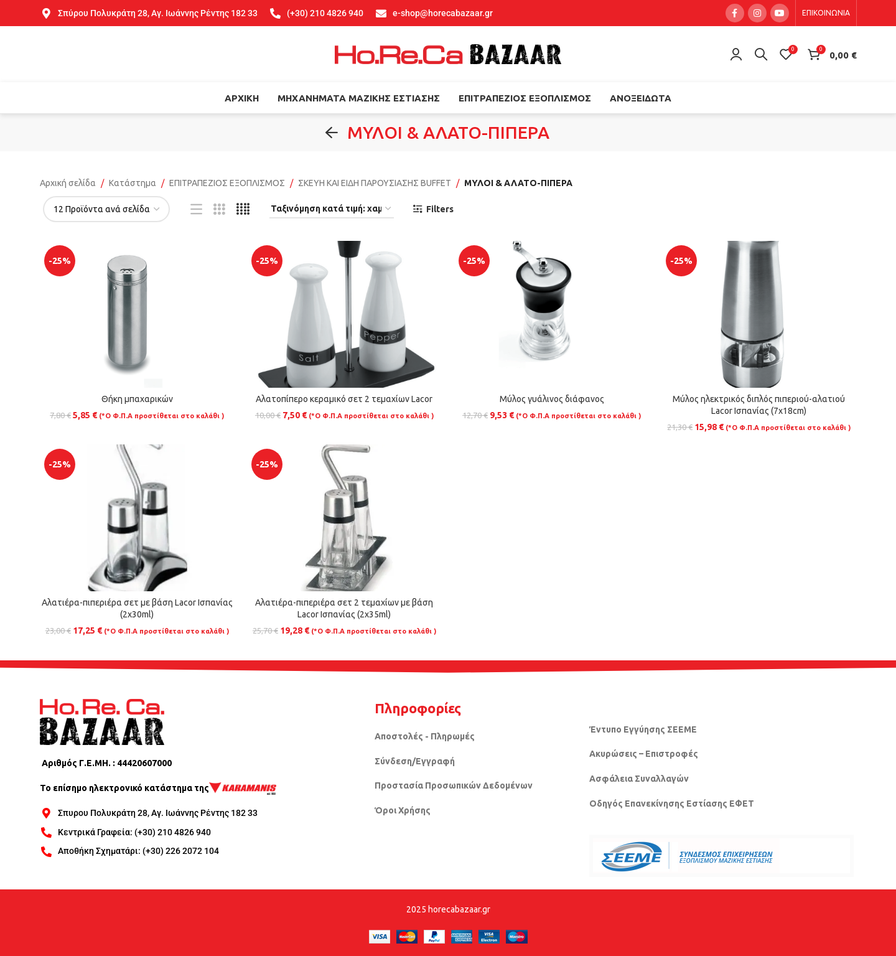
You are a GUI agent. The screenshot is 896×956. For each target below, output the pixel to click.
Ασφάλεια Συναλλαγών (639, 779)
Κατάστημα (132, 183)
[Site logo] (448, 54)
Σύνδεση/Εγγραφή (415, 761)
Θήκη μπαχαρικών (137, 399)
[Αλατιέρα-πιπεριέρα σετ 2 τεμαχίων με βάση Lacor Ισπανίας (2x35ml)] (344, 517)
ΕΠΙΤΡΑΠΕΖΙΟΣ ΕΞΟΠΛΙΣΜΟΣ (227, 183)
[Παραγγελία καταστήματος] (331, 209)
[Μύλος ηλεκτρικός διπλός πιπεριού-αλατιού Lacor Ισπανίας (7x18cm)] (758, 314)
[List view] (196, 209)
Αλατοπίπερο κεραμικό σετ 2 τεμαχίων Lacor (344, 399)
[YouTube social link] (779, 13)
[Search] (761, 54)
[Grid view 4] (243, 209)
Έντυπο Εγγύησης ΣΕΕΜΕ (643, 729)
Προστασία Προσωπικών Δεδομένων (454, 785)
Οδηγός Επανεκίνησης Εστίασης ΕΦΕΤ (671, 803)
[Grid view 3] (219, 209)
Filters (440, 209)
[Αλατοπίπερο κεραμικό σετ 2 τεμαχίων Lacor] (344, 314)
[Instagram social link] (757, 13)
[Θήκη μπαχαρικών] (137, 314)
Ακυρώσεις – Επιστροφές (643, 754)
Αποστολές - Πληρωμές (425, 736)
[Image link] (102, 721)
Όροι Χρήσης (403, 810)
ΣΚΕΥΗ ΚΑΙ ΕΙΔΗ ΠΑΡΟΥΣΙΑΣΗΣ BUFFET (374, 183)
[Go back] (331, 132)
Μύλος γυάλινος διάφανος (552, 399)
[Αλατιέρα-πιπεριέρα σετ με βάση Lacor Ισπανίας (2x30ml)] (137, 517)
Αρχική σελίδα (68, 183)
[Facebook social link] (735, 13)
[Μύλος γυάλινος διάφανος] (551, 314)
